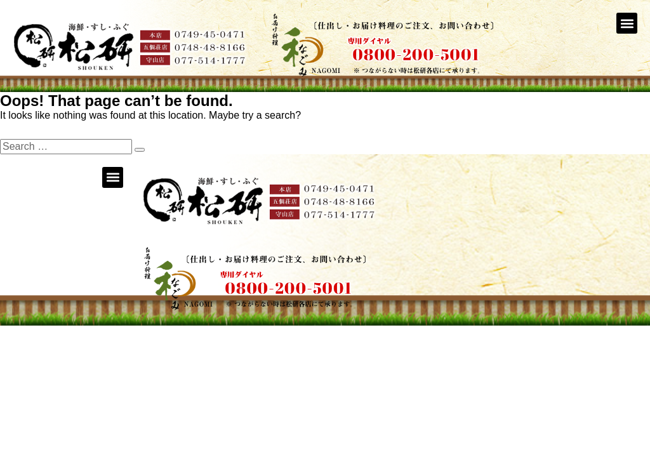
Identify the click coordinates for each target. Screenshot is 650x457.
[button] (626, 23)
